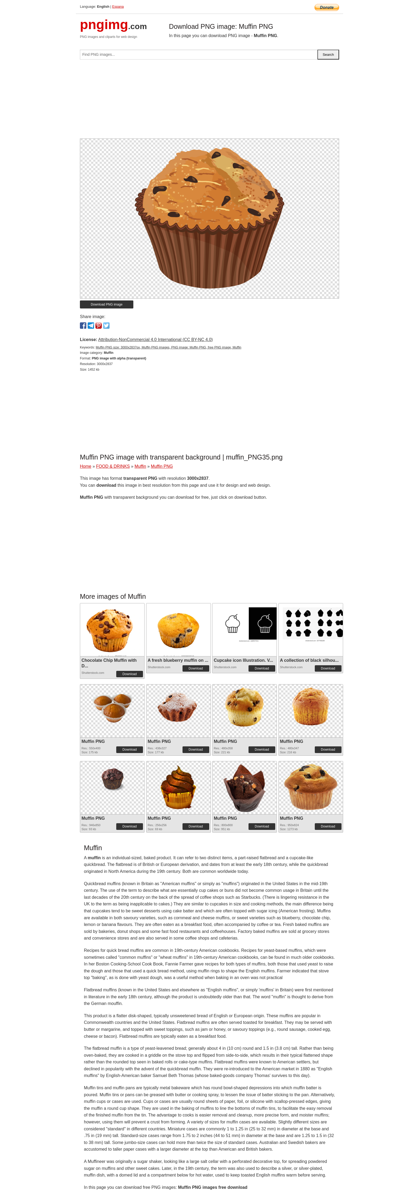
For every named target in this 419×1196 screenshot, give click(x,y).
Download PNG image (107, 304)
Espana (118, 7)
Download (129, 674)
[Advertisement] (209, 101)
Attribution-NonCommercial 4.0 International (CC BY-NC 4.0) (155, 339)
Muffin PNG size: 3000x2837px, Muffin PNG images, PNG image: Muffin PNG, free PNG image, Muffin (168, 347)
